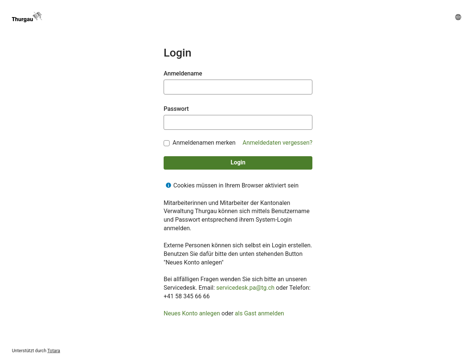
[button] (458, 17)
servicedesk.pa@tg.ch (245, 287)
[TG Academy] (27, 17)
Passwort (176, 108)
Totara (53, 350)
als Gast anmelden (259, 313)
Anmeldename (183, 73)
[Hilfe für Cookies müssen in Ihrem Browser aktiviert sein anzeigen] (168, 185)
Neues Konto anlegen (192, 313)
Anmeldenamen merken (204, 143)
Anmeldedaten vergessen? (277, 142)
